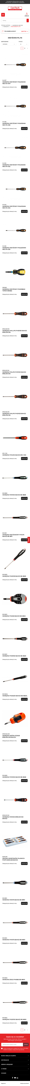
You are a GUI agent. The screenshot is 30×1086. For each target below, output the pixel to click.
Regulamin (3, 1083)
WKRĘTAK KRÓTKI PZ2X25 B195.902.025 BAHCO (11, 736)
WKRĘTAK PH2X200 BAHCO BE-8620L (14, 696)
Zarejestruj (27, 16)
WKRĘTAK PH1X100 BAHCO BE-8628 (14, 777)
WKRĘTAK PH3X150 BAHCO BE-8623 (14, 656)
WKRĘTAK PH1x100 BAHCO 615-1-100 (14, 455)
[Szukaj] (15, 20)
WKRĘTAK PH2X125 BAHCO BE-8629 (14, 576)
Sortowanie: (4, 41)
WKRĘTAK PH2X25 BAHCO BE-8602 (14, 616)
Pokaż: (21, 41)
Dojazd (3, 1073)
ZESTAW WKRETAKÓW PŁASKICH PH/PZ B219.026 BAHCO (13, 859)
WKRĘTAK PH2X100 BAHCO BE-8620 (14, 1019)
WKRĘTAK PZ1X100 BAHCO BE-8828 (14, 495)
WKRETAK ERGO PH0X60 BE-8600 (13, 979)
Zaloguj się (27, 15)
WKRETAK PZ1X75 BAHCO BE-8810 (13, 900)
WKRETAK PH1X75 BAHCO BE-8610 (13, 939)
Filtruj (28, 540)
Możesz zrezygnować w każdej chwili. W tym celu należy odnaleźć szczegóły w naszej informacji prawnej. (15, 1049)
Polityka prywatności (24, 1083)
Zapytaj (24, 31)
